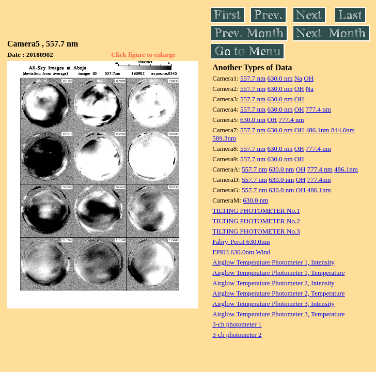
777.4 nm (318, 109)
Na (298, 78)
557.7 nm (252, 78)
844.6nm (343, 130)
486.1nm (318, 130)
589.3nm (224, 138)
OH (309, 78)
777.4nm (319, 179)
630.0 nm (279, 78)
